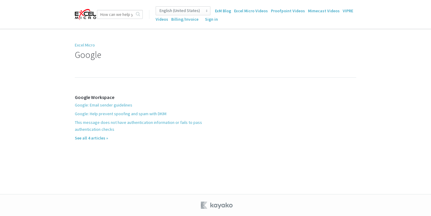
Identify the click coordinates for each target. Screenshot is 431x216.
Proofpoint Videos (288, 11)
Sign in (211, 19)
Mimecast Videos (324, 11)
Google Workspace (94, 97)
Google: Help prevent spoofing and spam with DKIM (120, 113)
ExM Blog (223, 11)
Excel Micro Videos (251, 11)
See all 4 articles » (91, 138)
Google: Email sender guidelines (103, 105)
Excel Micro (85, 45)
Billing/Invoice (184, 19)
